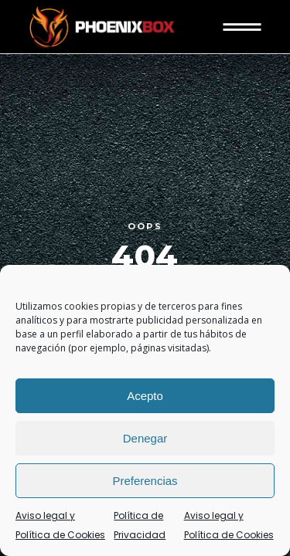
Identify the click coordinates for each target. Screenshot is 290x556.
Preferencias (144, 480)
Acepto (145, 395)
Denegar (145, 438)
